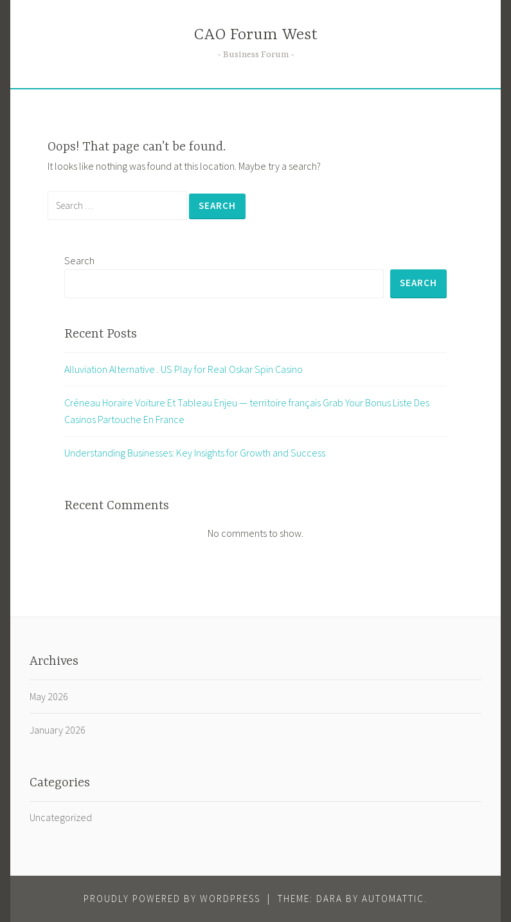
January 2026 (57, 729)
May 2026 (49, 696)
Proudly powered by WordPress (172, 898)
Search (79, 260)
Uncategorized (61, 817)
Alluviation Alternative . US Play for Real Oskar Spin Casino (183, 369)
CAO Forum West (256, 35)
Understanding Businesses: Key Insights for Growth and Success (194, 452)
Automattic (393, 898)
